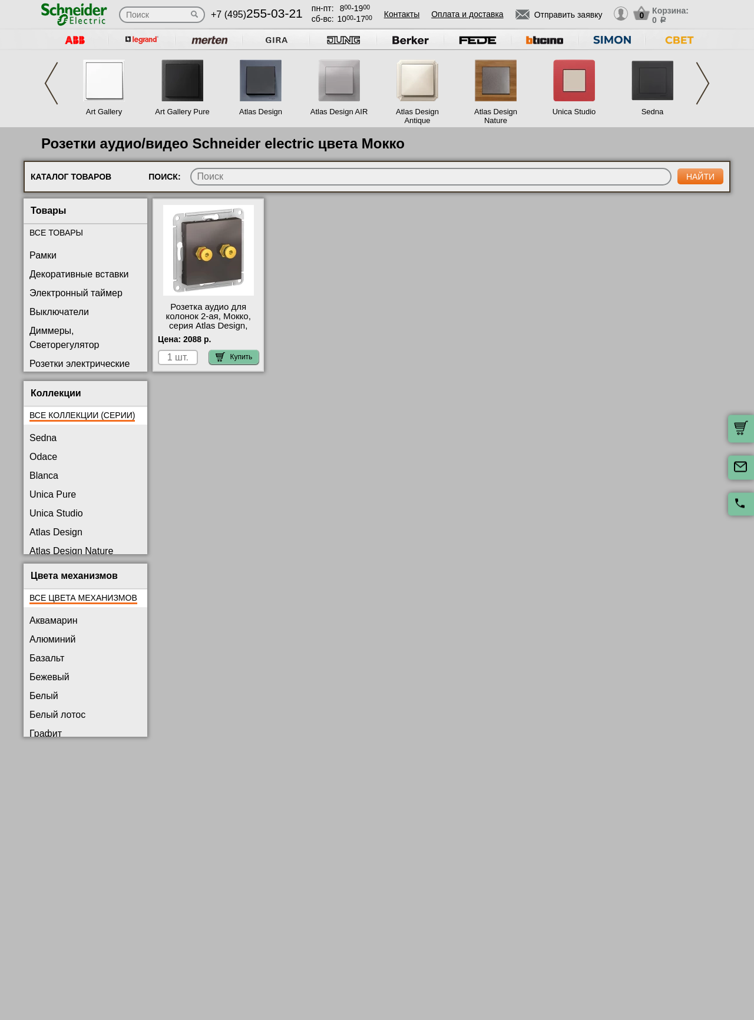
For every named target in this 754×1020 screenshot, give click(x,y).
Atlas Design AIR (339, 111)
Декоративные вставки (79, 274)
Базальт (46, 658)
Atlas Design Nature (495, 116)
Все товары (56, 232)
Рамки (43, 255)
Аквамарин (53, 620)
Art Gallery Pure (182, 111)
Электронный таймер (76, 293)
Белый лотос (57, 715)
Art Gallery (104, 111)
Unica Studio (574, 111)
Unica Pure (52, 494)
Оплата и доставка (467, 14)
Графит (45, 733)
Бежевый (49, 677)
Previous (51, 83)
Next (703, 83)
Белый (43, 696)
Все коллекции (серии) (82, 415)
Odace (43, 457)
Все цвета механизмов (83, 597)
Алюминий (52, 639)
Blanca (43, 476)
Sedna (652, 111)
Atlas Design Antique (417, 116)
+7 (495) (257, 14)
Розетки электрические (79, 364)
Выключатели (59, 312)
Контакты (401, 14)
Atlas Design (260, 111)
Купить (234, 357)
